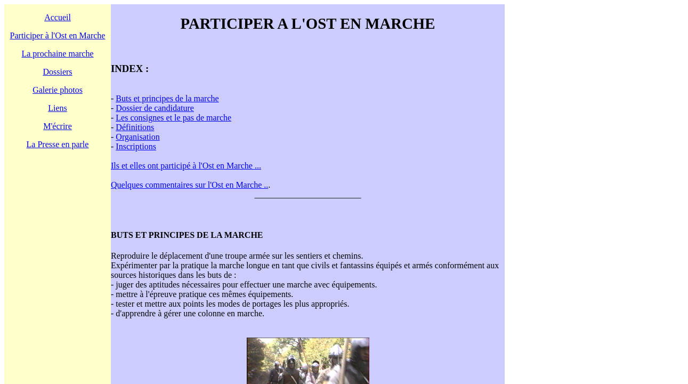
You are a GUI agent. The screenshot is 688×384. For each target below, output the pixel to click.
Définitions (135, 127)
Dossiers (57, 71)
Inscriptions (136, 146)
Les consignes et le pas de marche (173, 117)
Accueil (57, 17)
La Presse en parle (58, 144)
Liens (57, 108)
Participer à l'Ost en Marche (58, 35)
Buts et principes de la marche (167, 98)
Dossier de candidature (155, 108)
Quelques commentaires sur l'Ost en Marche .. (189, 184)
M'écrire (57, 126)
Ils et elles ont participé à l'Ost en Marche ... (186, 165)
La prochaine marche (57, 53)
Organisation (137, 136)
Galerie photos (58, 89)
